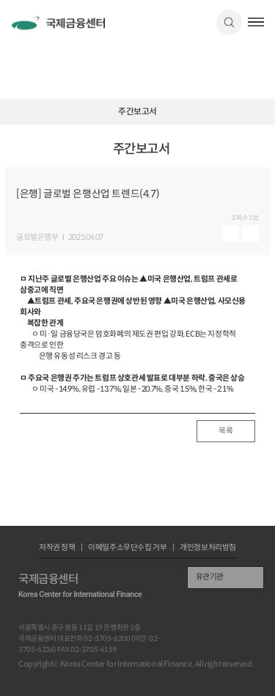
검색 (229, 22)
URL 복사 (261, 154)
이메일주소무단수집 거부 (127, 548)
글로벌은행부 (37, 238)
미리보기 (231, 233)
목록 (225, 431)
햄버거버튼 (256, 22)
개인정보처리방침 (208, 548)
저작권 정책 (57, 548)
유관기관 (210, 577)
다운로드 (251, 233)
